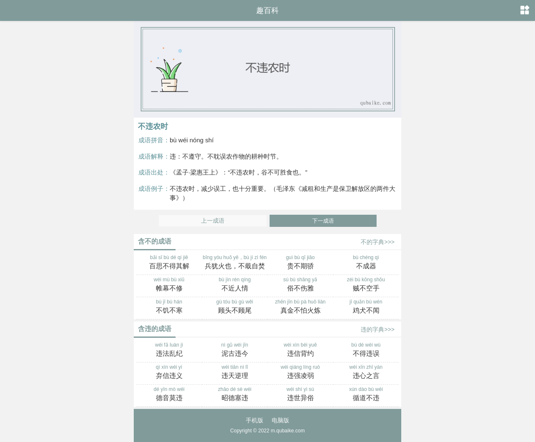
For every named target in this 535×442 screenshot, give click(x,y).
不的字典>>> (378, 242)
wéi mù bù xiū (169, 285)
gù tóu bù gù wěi (235, 307)
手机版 (254, 420)
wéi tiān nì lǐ (235, 372)
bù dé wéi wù (366, 350)
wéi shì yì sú (300, 394)
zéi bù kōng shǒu (366, 285)
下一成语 (323, 221)
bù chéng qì (366, 262)
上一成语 (212, 221)
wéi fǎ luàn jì (169, 350)
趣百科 (267, 10)
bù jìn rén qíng (235, 285)
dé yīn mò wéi (169, 394)
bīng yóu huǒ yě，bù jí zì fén (235, 262)
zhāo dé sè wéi (235, 394)
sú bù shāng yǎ (300, 285)
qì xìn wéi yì (169, 372)
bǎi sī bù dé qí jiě (169, 262)
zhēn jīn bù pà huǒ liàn (300, 307)
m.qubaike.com (288, 431)
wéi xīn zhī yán (366, 372)
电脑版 (280, 420)
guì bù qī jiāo (300, 262)
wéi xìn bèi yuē (300, 350)
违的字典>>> (378, 329)
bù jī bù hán (169, 307)
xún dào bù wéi (366, 394)
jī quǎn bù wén (366, 307)
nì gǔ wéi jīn (235, 350)
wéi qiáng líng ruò (300, 372)
